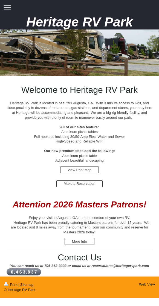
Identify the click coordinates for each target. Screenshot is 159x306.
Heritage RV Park (79, 22)
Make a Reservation (80, 184)
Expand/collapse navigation (79, 7)
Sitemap (26, 285)
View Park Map (79, 170)
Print (11, 285)
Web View (147, 284)
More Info (79, 241)
